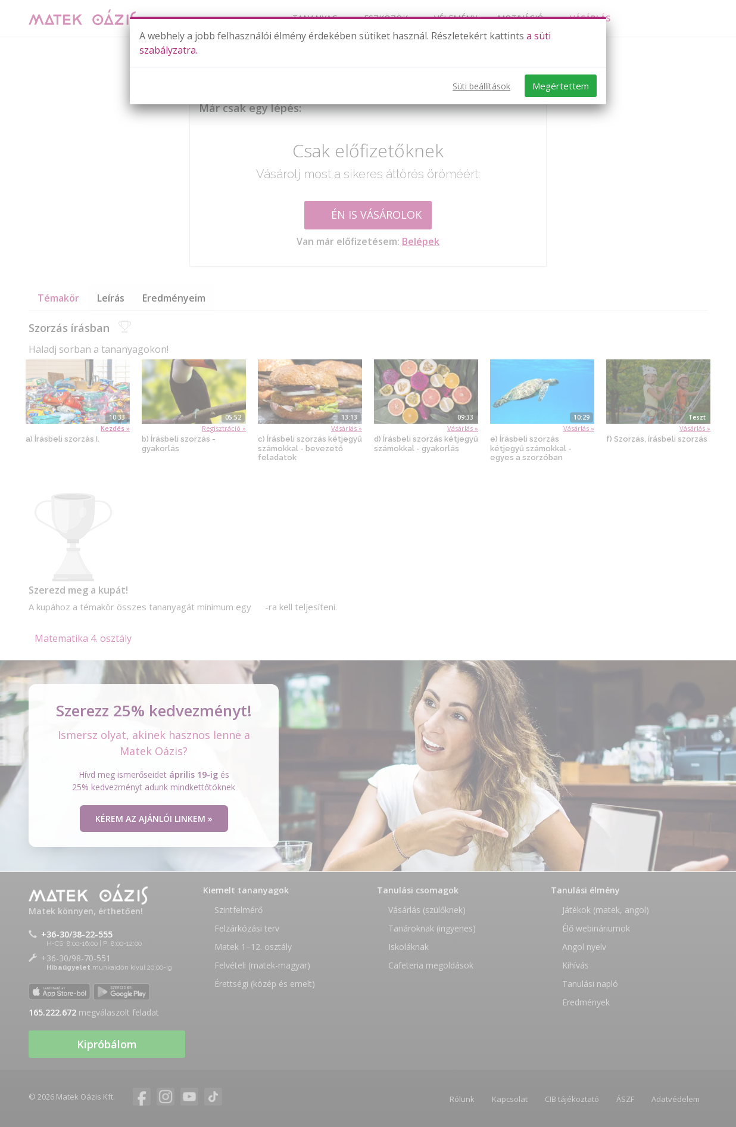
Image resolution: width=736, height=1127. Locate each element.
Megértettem (560, 86)
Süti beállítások (481, 86)
